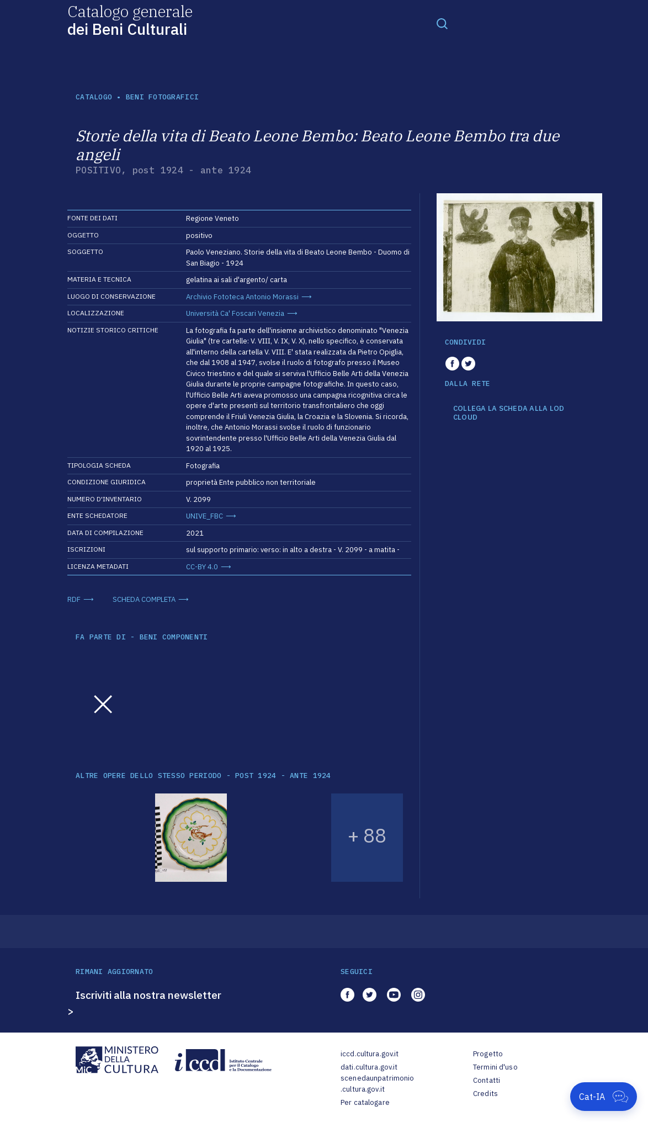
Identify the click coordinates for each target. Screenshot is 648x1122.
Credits (485, 1093)
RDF (74, 599)
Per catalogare (365, 1102)
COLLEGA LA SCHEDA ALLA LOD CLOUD (509, 412)
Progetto (488, 1054)
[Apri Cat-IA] (603, 1096)
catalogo (94, 97)
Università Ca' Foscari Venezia (235, 313)
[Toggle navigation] (442, 23)
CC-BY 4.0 (202, 566)
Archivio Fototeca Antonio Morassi (242, 296)
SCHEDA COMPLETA (144, 599)
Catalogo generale (130, 19)
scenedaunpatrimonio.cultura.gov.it (377, 1083)
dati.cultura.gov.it (369, 1067)
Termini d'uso (495, 1067)
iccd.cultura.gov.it (370, 1054)
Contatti (486, 1080)
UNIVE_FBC (204, 516)
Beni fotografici (162, 97)
